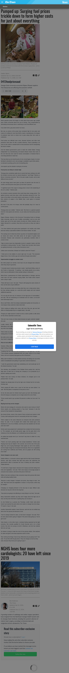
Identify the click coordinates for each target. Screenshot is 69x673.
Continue (34, 347)
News (65, 2)
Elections (5, 6)
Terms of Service (37, 332)
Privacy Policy (35, 334)
